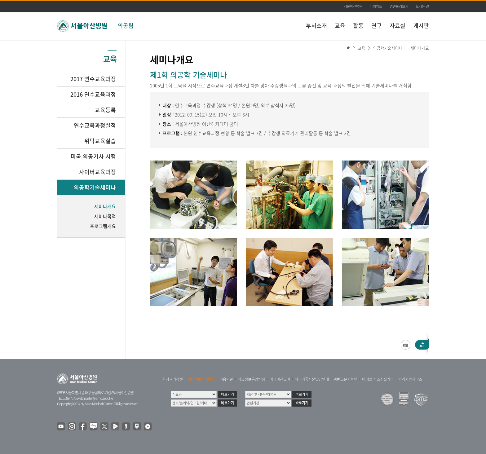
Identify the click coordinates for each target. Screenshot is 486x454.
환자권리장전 (172, 379)
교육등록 (105, 110)
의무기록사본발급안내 (312, 379)
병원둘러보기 (399, 6)
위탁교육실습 (100, 141)
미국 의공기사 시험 (93, 156)
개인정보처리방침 (201, 379)
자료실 (397, 25)
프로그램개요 (103, 226)
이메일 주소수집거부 (378, 379)
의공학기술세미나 (388, 48)
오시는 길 (422, 6)
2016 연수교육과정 (93, 94)
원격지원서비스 (410, 379)
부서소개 (316, 25)
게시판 (421, 25)
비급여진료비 (280, 379)
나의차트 (376, 6)
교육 (340, 25)
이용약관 (226, 379)
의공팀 (126, 25)
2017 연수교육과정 (93, 79)
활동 (358, 25)
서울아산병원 (353, 6)
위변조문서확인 (345, 379)
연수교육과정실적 (95, 125)
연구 (376, 25)
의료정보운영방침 (251, 379)
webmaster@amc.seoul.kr (95, 398)
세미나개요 (419, 48)
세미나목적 (105, 216)
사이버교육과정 (97, 172)
